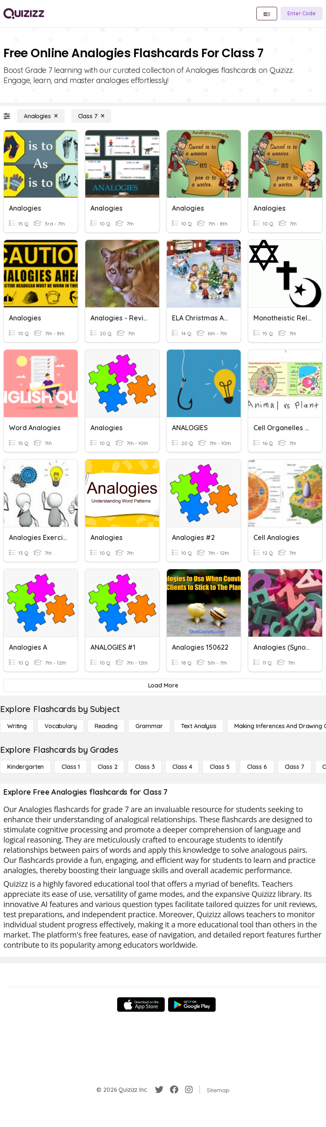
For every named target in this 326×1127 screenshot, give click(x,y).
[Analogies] (41, 116)
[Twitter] (159, 1089)
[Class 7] (91, 116)
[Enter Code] (302, 13)
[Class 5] (219, 767)
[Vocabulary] (60, 726)
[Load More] (163, 685)
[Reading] (106, 726)
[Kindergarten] (25, 767)
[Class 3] (145, 767)
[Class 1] (70, 767)
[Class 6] (257, 767)
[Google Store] (192, 1004)
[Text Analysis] (199, 726)
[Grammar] (149, 726)
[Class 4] (182, 767)
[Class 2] (107, 767)
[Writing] (17, 726)
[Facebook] (174, 1089)
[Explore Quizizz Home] (23, 13)
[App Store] (141, 1004)
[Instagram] (189, 1089)
